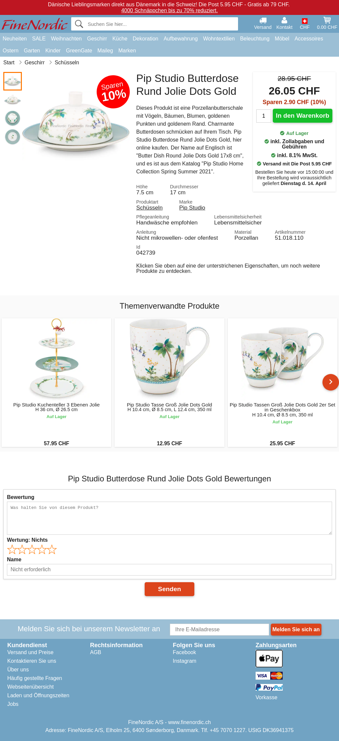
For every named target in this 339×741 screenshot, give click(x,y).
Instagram (184, 661)
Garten (32, 50)
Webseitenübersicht (30, 687)
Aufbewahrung (181, 38)
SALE (39, 38)
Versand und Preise (30, 652)
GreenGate (79, 50)
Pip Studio (192, 207)
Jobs (13, 704)
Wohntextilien (219, 38)
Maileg (105, 50)
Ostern (11, 50)
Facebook (184, 652)
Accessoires (309, 38)
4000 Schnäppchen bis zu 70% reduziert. (169, 10)
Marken (127, 50)
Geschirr (97, 38)
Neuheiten (15, 38)
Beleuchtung (254, 38)
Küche (119, 38)
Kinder (53, 50)
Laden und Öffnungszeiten (38, 695)
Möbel (282, 38)
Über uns (18, 669)
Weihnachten (66, 38)
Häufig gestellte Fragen (34, 678)
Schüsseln (149, 207)
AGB (95, 652)
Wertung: (27, 540)
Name (14, 559)
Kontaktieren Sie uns (31, 661)
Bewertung (20, 497)
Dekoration (145, 38)
